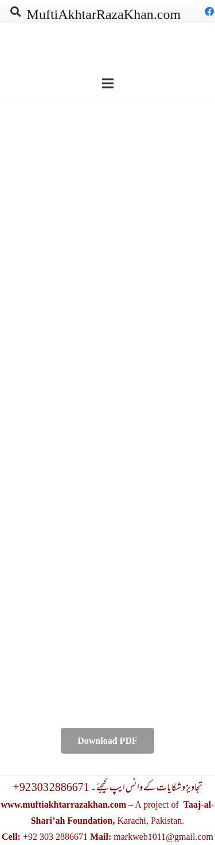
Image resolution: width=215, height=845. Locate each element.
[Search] (15, 11)
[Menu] (108, 83)
